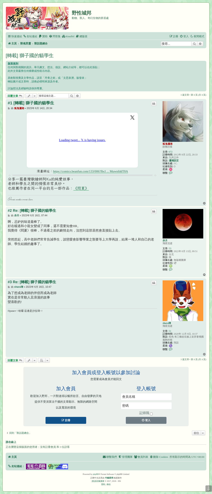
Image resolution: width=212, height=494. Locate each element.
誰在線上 (11, 442)
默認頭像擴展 (98, 481)
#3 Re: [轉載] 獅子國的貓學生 (32, 282)
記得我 (146, 413)
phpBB (96, 474)
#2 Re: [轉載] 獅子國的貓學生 (32, 211)
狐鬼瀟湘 (167, 143)
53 (170, 248)
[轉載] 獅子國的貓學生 (30, 55)
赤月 (165, 240)
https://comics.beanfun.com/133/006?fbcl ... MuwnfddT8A (90, 171)
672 (171, 151)
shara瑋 (167, 323)
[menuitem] (30, 36)
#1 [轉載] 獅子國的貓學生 (31, 103)
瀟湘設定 (174, 160)
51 (170, 331)
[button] (16, 466)
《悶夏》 (81, 188)
